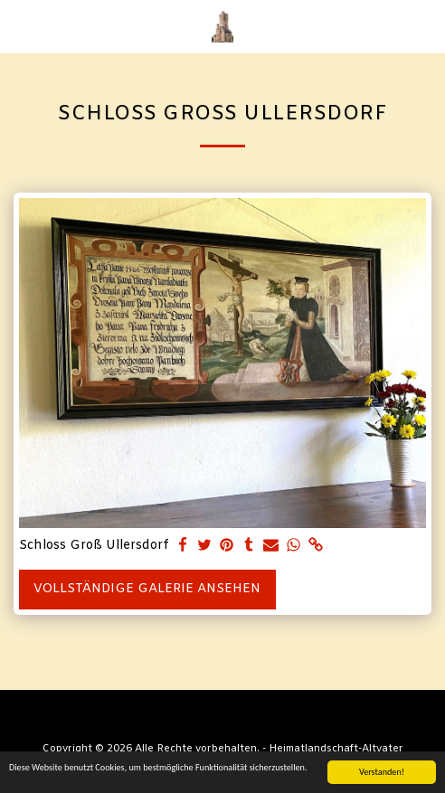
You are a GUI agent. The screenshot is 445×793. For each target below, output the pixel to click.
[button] (20, 25)
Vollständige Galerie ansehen (146, 589)
